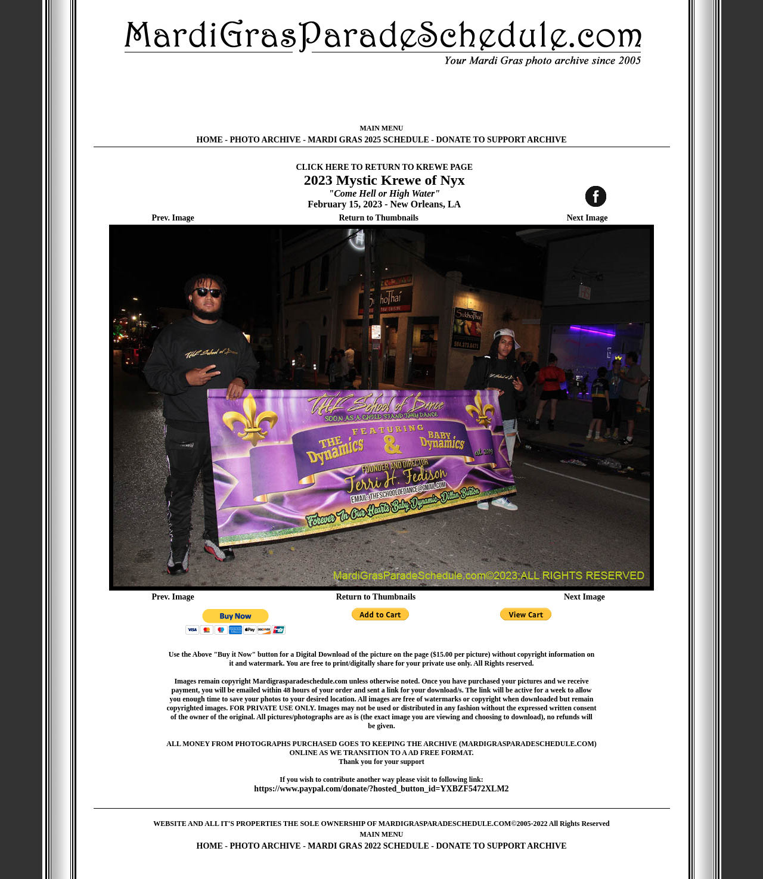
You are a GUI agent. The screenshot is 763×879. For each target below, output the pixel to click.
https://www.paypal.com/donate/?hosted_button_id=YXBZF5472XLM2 (381, 788)
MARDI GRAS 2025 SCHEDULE (368, 139)
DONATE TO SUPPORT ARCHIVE (501, 139)
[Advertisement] (381, 95)
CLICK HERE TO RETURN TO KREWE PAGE (384, 167)
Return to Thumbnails (378, 217)
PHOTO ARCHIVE (265, 139)
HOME (210, 139)
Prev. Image (173, 217)
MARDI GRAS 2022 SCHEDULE (368, 845)
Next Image (587, 217)
